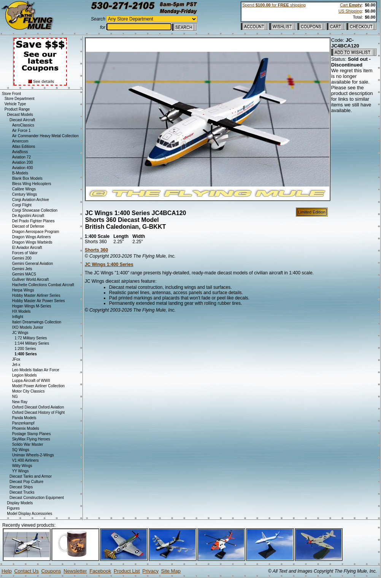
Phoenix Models (25, 428)
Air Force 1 (21, 130)
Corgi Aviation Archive (30, 200)
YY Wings (20, 471)
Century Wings (24, 194)
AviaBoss (20, 152)
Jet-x (16, 365)
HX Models (21, 311)
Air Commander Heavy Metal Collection (45, 136)
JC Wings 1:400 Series (109, 264)
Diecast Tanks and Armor (31, 476)
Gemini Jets (22, 269)
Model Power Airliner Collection (38, 386)
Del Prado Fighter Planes (33, 221)
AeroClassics (23, 125)
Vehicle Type (15, 104)
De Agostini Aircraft (28, 216)
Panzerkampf (23, 423)
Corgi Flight (22, 205)
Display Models (20, 503)
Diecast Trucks (22, 492)
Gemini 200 (22, 258)
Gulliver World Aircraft (30, 279)
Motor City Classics (28, 391)
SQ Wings (20, 450)
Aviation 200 (22, 162)
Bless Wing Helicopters (31, 184)
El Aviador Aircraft (27, 247)
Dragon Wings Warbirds (32, 242)
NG (15, 396)
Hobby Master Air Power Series (38, 301)
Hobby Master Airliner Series (36, 295)
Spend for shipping (274, 5)
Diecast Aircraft (22, 120)
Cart (351, 5)
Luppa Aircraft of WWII (31, 380)
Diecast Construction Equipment (37, 498)
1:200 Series (25, 349)
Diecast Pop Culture (26, 482)
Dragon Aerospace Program (35, 232)
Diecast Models (20, 114)
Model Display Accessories (29, 513)
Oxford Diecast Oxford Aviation (38, 407)
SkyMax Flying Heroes (31, 439)
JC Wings (20, 333)
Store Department (20, 99)
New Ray (20, 402)
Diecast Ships (21, 487)
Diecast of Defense (28, 226)
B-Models (20, 173)
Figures (13, 508)
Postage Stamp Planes (31, 434)
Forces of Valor (25, 253)
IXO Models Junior (27, 327)
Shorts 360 (96, 250)
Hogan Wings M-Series (31, 306)
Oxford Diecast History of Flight (38, 412)
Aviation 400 (22, 168)
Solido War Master (27, 444)
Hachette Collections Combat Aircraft (43, 285)
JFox (16, 359)
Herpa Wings (23, 290)
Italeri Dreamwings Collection (37, 322)
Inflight (17, 317)
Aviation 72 (21, 157)
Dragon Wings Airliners (31, 237)
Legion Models (24, 375)
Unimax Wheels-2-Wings (33, 455)
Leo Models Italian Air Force (35, 370)
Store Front (11, 94)
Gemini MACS (24, 274)
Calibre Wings (24, 189)
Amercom (20, 141)
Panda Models (24, 418)
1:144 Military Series (31, 343)
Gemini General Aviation (32, 263)
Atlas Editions (23, 146)
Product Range (17, 109)
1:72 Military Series (30, 338)
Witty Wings (22, 466)
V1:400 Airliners (25, 460)
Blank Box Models (27, 178)
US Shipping (350, 11)
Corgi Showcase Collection (35, 210)
